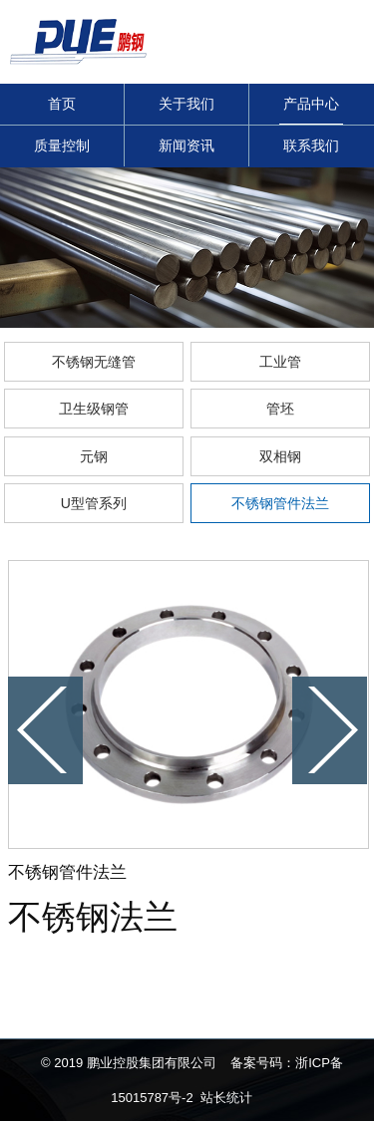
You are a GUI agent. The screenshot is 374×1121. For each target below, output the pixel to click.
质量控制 (62, 145)
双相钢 (280, 456)
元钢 (94, 456)
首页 (62, 104)
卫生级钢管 (94, 409)
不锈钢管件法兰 (280, 503)
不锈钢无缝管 (94, 362)
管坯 (280, 409)
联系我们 (311, 145)
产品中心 (311, 104)
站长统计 (226, 1097)
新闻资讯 (186, 145)
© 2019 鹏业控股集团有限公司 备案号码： (168, 1062)
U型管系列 (94, 503)
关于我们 (186, 104)
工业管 (280, 362)
